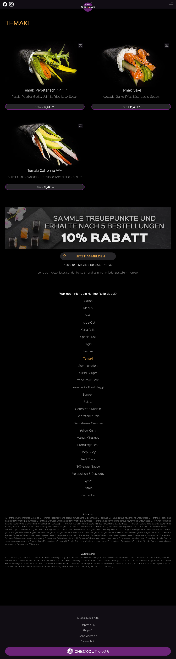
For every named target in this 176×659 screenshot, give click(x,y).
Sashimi (88, 351)
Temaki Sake (131, 90)
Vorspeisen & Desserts (88, 473)
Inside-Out (88, 322)
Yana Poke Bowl (88, 380)
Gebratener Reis (88, 416)
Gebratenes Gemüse (88, 423)
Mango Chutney (88, 437)
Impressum (88, 625)
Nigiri (88, 344)
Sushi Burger (88, 373)
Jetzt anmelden (84, 256)
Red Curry (88, 459)
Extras (88, 488)
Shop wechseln (88, 636)
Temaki (88, 358)
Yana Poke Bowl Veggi (88, 387)
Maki (88, 315)
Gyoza (88, 481)
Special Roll (88, 337)
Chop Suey (88, 452)
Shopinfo (88, 630)
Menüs (88, 308)
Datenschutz (88, 641)
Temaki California (41, 170)
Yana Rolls (88, 329)
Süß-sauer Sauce (88, 466)
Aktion (88, 301)
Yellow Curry (88, 430)
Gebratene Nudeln (88, 409)
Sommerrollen (88, 365)
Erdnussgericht (88, 445)
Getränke (88, 495)
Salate (88, 401)
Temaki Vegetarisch (39, 90)
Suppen (88, 394)
